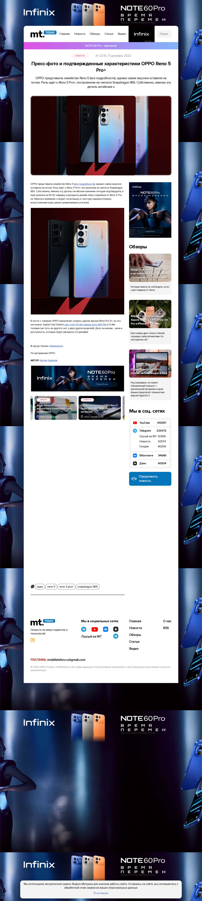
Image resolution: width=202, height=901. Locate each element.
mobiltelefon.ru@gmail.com (66, 660)
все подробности (84, 184)
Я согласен (101, 893)
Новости (79, 55)
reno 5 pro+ (66, 586)
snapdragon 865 (88, 586)
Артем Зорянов (48, 360)
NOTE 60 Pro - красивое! (101, 46)
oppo (40, 586)
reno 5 (51, 586)
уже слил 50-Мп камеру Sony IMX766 (85, 324)
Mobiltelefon (56, 346)
